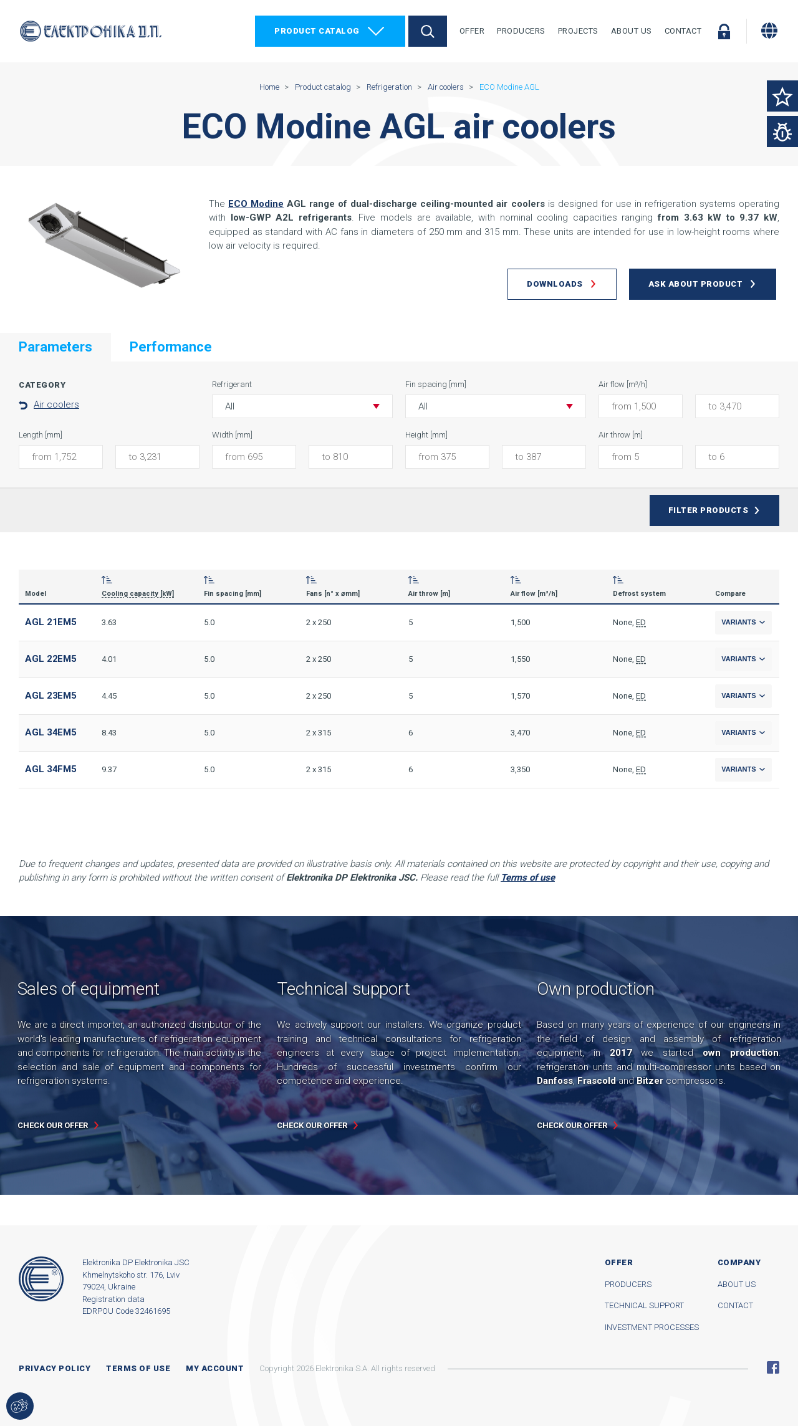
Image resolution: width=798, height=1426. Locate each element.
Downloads (555, 284)
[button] (302, 406)
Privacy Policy (54, 1368)
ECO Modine (256, 203)
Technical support (644, 1305)
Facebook (773, 1367)
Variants (743, 622)
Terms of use (138, 1368)
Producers (521, 31)
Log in (724, 31)
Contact (683, 31)
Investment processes (652, 1327)
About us (737, 1284)
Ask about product (695, 284)
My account (215, 1368)
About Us (631, 31)
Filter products (708, 510)
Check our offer (52, 1125)
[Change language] (769, 31)
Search (427, 31)
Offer (472, 31)
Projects (578, 31)
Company (739, 1262)
